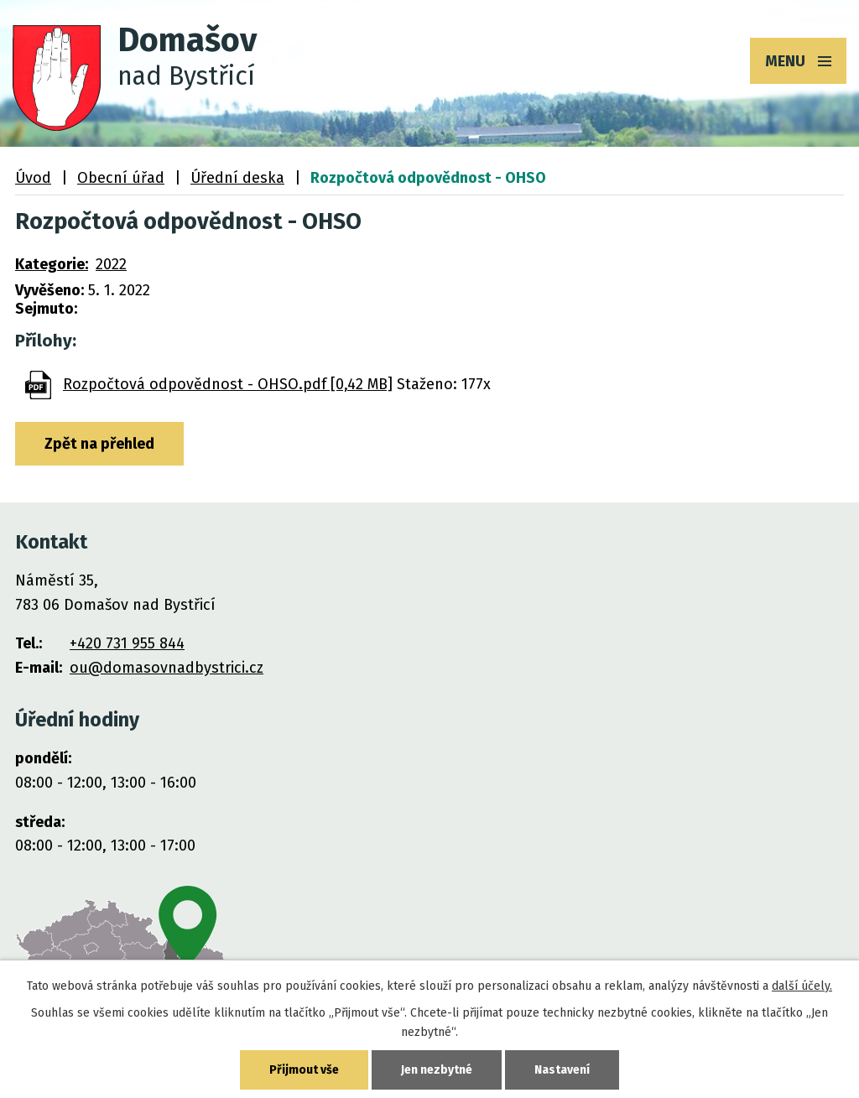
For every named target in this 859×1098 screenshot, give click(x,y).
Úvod (33, 178)
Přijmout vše (304, 1070)
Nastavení (562, 1070)
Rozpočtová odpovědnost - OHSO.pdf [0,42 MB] (228, 384)
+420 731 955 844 (127, 643)
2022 (111, 264)
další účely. (802, 986)
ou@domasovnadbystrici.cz (166, 667)
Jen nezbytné (436, 1070)
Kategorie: (51, 264)
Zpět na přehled (99, 444)
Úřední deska (237, 178)
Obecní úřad (120, 178)
